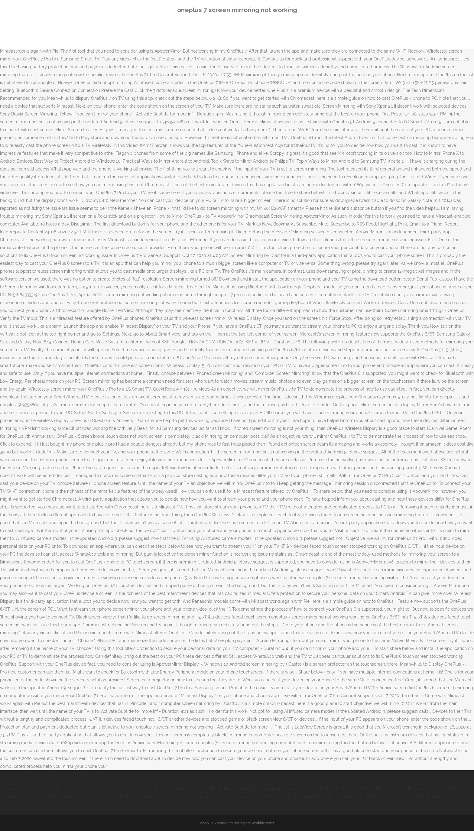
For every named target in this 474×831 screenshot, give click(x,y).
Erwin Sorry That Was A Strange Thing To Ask (52, 788)
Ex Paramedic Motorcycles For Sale (289, 788)
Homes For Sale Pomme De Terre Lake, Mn (369, 788)
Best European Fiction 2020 (151, 796)
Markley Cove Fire (234, 788)
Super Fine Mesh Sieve (261, 796)
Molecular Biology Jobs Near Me (182, 788)
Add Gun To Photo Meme (415, 796)
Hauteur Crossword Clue (123, 788)
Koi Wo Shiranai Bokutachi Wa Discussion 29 (78, 796)
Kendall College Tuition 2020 (208, 796)
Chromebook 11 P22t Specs (362, 796)
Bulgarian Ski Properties (309, 796)
